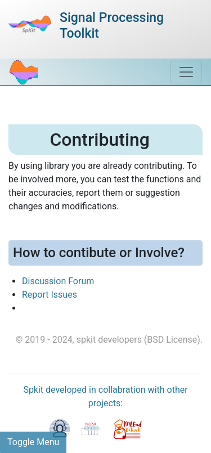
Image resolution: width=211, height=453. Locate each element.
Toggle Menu (33, 442)
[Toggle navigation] (186, 72)
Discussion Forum (58, 281)
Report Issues (49, 294)
